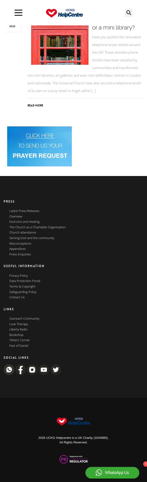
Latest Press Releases (24, 211)
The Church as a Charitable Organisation (37, 227)
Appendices (17, 249)
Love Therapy (18, 324)
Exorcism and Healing (24, 222)
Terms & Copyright (22, 286)
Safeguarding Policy (22, 292)
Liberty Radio (18, 329)
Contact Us (17, 297)
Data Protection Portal (24, 281)
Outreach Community (24, 319)
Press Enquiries (20, 254)
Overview (15, 216)
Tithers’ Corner (19, 340)
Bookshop (16, 335)
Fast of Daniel (18, 346)
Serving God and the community (31, 238)
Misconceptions (20, 244)
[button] (128, 13)
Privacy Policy (18, 276)
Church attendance (22, 233)
